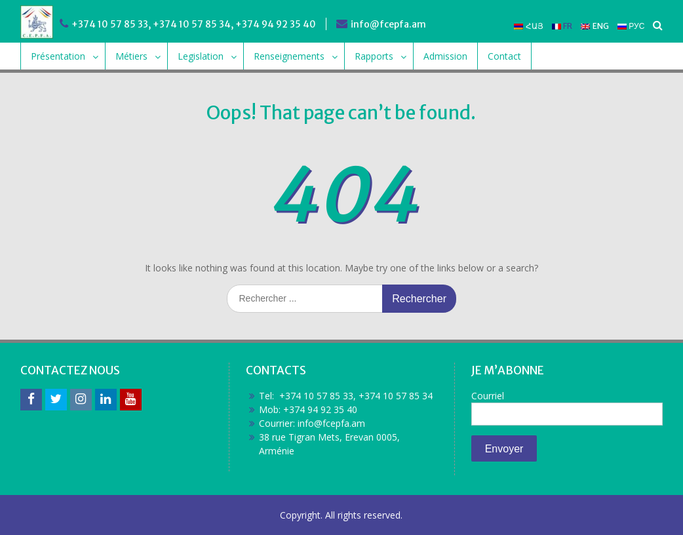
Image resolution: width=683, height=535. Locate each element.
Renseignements (289, 56)
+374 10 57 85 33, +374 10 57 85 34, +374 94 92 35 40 (193, 24)
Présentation (58, 56)
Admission (445, 56)
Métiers (131, 56)
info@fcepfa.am (388, 24)
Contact (504, 56)
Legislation (201, 56)
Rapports (374, 56)
